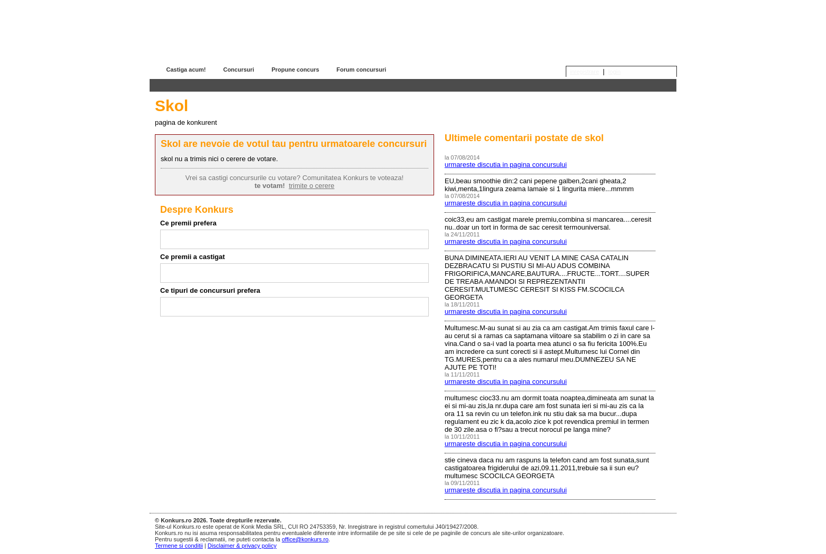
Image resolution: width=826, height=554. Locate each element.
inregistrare (584, 71)
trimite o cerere (312, 186)
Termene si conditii (179, 545)
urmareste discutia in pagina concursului (506, 165)
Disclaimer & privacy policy (242, 545)
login (614, 71)
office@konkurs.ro (305, 539)
